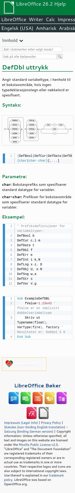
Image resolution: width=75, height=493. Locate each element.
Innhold (10, 40)
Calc (50, 19)
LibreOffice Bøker (37, 384)
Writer (36, 19)
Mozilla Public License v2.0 (38, 443)
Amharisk (46, 28)
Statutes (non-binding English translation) (34, 426)
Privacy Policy (51, 421)
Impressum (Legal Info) (21, 421)
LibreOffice (13, 19)
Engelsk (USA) (17, 28)
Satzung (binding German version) (28, 430)
